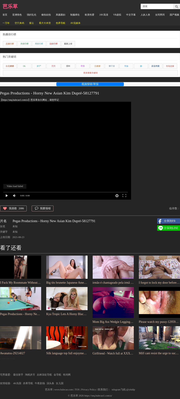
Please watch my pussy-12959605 (159, 321)
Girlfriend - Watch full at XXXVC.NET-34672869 (113, 353)
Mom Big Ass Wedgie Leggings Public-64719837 (113, 321)
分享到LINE (171, 228)
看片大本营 (45, 23)
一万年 (6, 23)
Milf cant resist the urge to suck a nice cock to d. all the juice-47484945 (159, 353)
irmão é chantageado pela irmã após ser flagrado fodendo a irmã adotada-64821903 (113, 282)
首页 (5, 15)
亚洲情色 (17, 15)
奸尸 (39, 66)
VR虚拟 (117, 15)
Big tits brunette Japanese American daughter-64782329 (66, 282)
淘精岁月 (30, 374)
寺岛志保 (170, 66)
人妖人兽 (145, 15)
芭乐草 (10, 6)
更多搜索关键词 (90, 73)
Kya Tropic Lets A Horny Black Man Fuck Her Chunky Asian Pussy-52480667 (66, 314)
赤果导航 (28, 383)
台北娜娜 (10, 66)
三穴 (53, 66)
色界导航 (60, 23)
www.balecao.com (63, 389)
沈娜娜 (97, 66)
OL (24, 66)
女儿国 (59, 383)
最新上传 (68, 44)
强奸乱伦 (31, 15)
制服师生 (75, 15)
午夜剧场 (40, 383)
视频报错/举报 (89, 84)
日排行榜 (53, 44)
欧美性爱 (89, 15)
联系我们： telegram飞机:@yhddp (116, 389)
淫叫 (68, 66)
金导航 (57, 374)
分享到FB (169, 220)
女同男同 (160, 15)
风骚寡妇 (60, 15)
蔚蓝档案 (155, 66)
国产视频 (174, 15)
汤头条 (50, 383)
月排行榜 (24, 44)
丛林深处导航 (44, 374)
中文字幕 (131, 15)
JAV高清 (103, 15)
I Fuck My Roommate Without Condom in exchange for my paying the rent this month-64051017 (20, 282)
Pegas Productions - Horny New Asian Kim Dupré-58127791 (20, 314)
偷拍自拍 (46, 15)
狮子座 (112, 66)
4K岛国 (17, 383)
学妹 (126, 66)
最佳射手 (18, 374)
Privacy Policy (88, 389)
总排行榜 (10, 44)
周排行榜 (39, 44)
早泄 (83, 66)
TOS (77, 389)
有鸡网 (67, 374)
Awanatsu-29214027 (12, 353)
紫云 (31, 23)
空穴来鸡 (19, 23)
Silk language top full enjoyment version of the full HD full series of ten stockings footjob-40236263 (66, 353)
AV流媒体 (75, 23)
